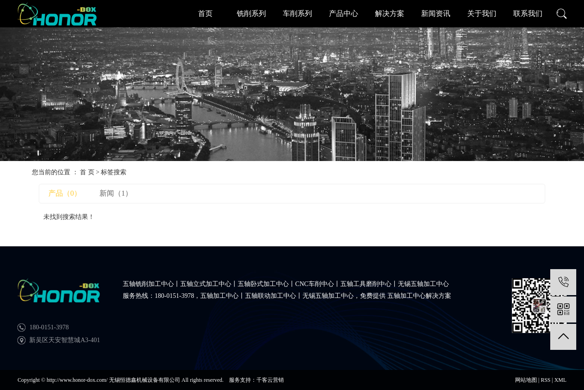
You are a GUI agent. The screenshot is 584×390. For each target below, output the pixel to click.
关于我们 (481, 13)
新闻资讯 (435, 13)
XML (560, 380)
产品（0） (64, 193)
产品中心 (343, 13)
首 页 (87, 172)
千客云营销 (270, 380)
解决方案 (389, 13)
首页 (205, 13)
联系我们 (527, 13)
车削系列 (297, 13)
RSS (545, 380)
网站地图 (526, 380)
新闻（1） (115, 193)
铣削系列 (251, 13)
